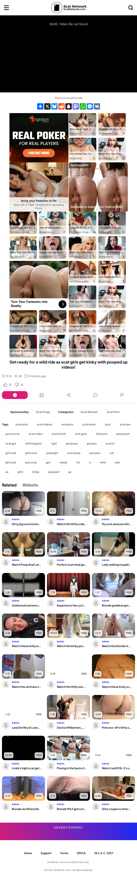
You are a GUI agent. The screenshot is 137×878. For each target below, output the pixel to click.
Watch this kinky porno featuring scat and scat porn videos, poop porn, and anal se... (72, 646)
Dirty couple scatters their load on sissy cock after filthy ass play (117, 809)
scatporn (67, 424)
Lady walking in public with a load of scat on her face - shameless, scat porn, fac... (117, 564)
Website (30, 484)
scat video (36, 433)
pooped (53, 471)
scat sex (125, 424)
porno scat (13, 433)
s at (111, 453)
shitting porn (33, 443)
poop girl (52, 453)
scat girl (11, 443)
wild (103, 462)
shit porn (101, 433)
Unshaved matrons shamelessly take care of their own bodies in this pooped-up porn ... (27, 605)
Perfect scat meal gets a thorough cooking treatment (72, 564)
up (69, 471)
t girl (54, 443)
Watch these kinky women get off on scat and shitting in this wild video (27, 646)
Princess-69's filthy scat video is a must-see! (117, 727)
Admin (15, 519)
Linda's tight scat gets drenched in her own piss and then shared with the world (27, 768)
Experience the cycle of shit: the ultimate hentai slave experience (72, 605)
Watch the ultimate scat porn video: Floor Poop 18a (27, 686)
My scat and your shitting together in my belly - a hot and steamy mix (117, 524)
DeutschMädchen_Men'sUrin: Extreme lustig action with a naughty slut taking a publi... (72, 727)
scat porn (22, 424)
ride (117, 462)
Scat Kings (43, 412)
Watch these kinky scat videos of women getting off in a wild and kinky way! (117, 686)
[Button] (15, 395)
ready (63, 462)
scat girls (81, 433)
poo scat (31, 462)
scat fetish (59, 433)
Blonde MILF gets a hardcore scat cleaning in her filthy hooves (72, 809)
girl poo (92, 443)
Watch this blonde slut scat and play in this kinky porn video (117, 646)
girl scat (11, 453)
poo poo (94, 453)
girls (20, 471)
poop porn (123, 433)
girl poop (72, 443)
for (78, 462)
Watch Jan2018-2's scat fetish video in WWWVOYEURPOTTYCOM (117, 768)
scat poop (73, 453)
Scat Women (89, 412)
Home (28, 853)
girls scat (31, 453)
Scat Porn (113, 412)
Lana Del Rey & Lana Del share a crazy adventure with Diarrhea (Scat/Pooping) (27, 727)
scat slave (89, 424)
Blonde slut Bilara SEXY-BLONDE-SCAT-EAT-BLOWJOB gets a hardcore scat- (27, 809)
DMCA (81, 853)
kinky (35, 471)
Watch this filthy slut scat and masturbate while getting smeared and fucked (72, 686)
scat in (110, 443)
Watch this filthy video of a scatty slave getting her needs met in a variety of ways (72, 524)
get (48, 462)
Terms (64, 853)
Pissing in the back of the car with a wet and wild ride (72, 768)
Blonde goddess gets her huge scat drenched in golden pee (117, 605)
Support (46, 853)
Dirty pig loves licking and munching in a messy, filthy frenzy (27, 524)
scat (108, 424)
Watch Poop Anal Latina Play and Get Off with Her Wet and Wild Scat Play (27, 564)
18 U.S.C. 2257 (103, 853)
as (7, 471)
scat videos (44, 424)
